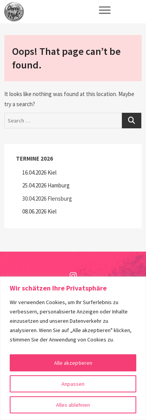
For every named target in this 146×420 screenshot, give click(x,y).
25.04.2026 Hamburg (46, 185)
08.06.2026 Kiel (39, 211)
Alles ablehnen (73, 404)
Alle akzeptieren (73, 362)
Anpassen (73, 383)
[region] (73, 348)
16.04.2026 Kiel (39, 172)
